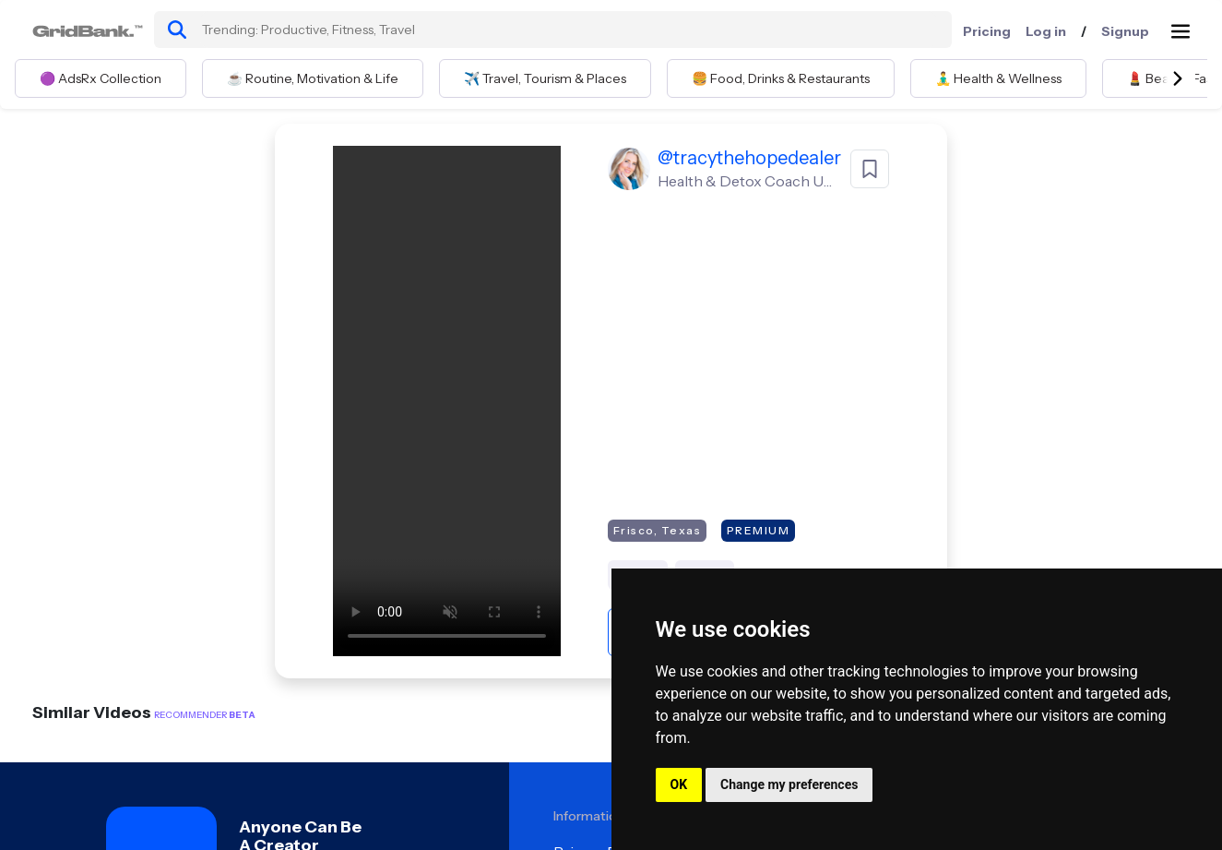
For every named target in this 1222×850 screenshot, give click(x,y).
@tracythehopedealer (749, 158)
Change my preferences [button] (789, 784)
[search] (177, 29)
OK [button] (679, 784)
